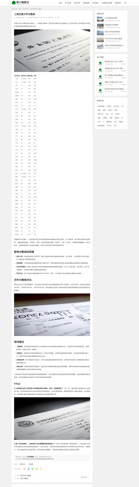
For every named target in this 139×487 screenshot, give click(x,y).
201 (115, 121)
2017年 (109, 125)
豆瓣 (36, 468)
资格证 (121, 121)
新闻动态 (118, 3)
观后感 (117, 118)
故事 (99, 110)
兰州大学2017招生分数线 (113, 38)
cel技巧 (117, 114)
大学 (107, 114)
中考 (99, 121)
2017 (115, 125)
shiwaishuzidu (20, 17)
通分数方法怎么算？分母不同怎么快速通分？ (120, 61)
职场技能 (86, 3)
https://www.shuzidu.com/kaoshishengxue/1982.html (38, 459)
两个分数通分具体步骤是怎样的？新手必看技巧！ (122, 75)
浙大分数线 (24, 478)
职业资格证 (101, 125)
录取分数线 (101, 106)
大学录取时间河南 (111, 18)
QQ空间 (40, 468)
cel (112, 114)
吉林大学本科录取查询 (112, 32)
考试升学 (77, 3)
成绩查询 (109, 121)
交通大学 (22, 464)
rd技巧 (110, 110)
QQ (28, 468)
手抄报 (109, 106)
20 (122, 118)
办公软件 (116, 106)
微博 (24, 468)
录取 (99, 118)
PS (122, 106)
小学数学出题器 (106, 3)
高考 (116, 110)
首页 (60, 3)
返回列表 (84, 477)
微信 (32, 468)
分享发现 (95, 3)
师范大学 (100, 114)
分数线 (31, 464)
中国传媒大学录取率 (112, 25)
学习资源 (68, 3)
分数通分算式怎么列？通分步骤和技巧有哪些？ (121, 68)
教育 (104, 110)
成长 (111, 118)
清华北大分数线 (25, 475)
